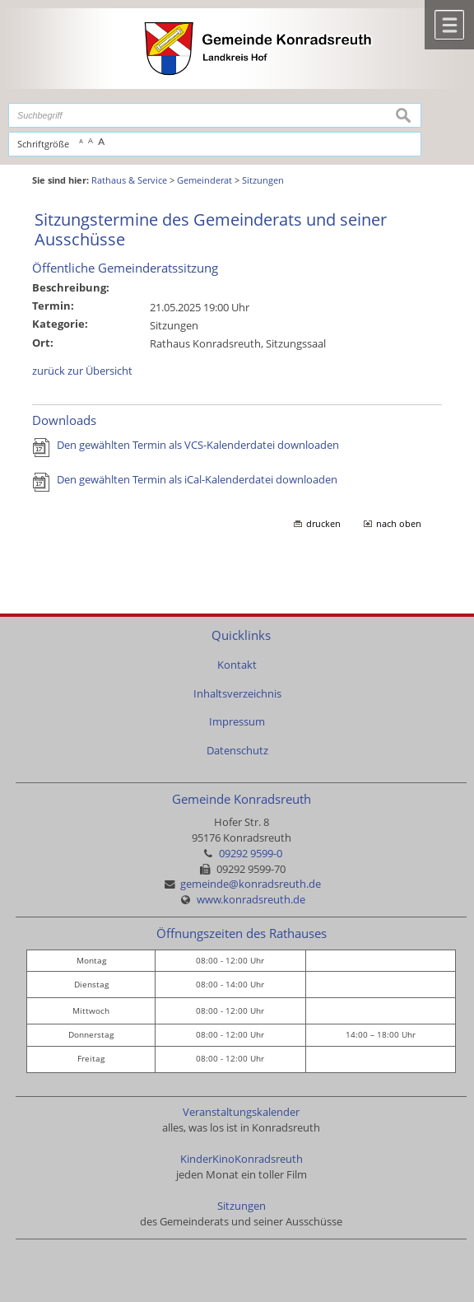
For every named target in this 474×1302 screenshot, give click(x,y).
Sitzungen (241, 1206)
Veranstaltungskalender (241, 1112)
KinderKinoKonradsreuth (241, 1159)
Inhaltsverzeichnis (237, 694)
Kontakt (237, 665)
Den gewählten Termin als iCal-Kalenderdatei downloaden (197, 480)
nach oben (398, 524)
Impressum (237, 722)
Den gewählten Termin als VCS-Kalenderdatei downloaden (198, 445)
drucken (323, 524)
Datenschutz (237, 751)
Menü (449, 25)
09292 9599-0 (250, 854)
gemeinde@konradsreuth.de (250, 884)
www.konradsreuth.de (251, 900)
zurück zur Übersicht (82, 371)
